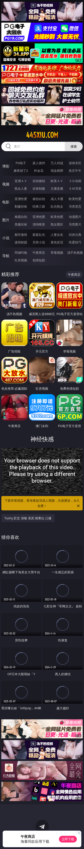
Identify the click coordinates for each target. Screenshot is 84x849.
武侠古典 (75, 234)
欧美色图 (57, 217)
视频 (5, 184)
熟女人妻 (21, 188)
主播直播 (57, 188)
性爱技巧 (75, 242)
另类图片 (75, 224)
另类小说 (38, 242)
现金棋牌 (57, 170)
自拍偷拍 (38, 181)
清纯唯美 (38, 224)
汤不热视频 (75, 252)
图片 (5, 219)
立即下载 (68, 839)
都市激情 (21, 234)
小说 (5, 237)
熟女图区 (57, 224)
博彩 (5, 166)
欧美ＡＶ (57, 181)
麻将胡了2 (21, 170)
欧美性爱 (75, 199)
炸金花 (38, 170)
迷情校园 (21, 242)
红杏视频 (21, 260)
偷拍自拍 (38, 199)
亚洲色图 (38, 217)
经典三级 (38, 206)
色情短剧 (38, 260)
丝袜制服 (38, 188)
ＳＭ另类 (75, 188)
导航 (5, 255)
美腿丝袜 (21, 224)
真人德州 (38, 163)
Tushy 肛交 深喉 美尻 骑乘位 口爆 (28, 518)
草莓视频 (57, 252)
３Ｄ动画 (75, 181)
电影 (5, 202)
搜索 (74, 146)
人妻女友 (57, 234)
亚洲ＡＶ (21, 181)
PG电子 (20, 163)
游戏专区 (75, 163)
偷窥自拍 (21, 217)
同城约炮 (21, 252)
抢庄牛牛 (75, 170)
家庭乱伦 (38, 234)
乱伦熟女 (57, 206)
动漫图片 (75, 217)
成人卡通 (57, 199)
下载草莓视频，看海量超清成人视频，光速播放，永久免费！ (42, 503)
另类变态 (75, 206)
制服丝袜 (21, 206)
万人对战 (57, 163)
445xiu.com (42, 135)
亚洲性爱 (21, 199)
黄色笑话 (57, 242)
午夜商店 (38, 252)
